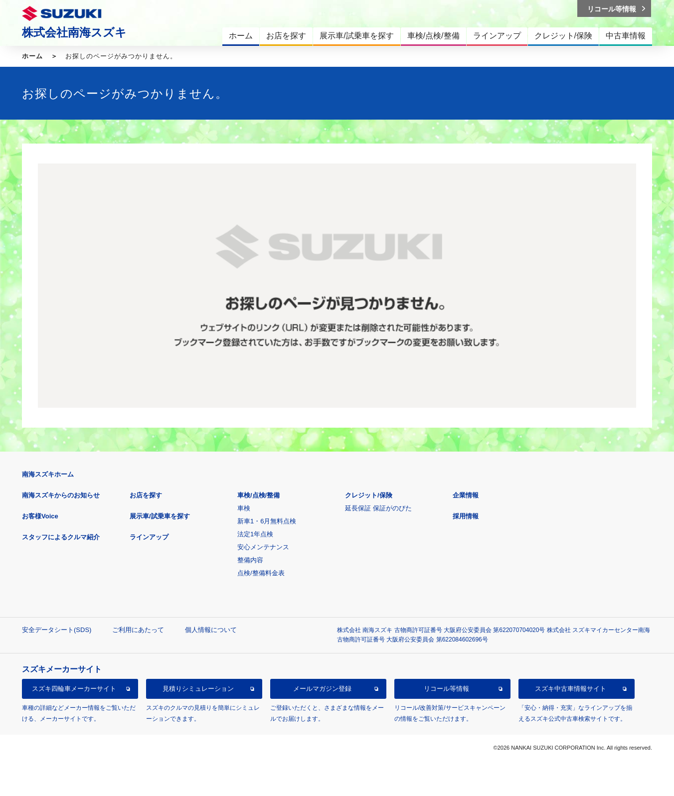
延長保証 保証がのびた (378, 508)
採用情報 (466, 516)
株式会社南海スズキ (74, 32)
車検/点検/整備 (258, 495)
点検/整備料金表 (261, 573)
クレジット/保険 (368, 495)
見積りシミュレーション (198, 688)
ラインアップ (149, 537)
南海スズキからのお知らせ (61, 495)
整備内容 (250, 560)
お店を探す (146, 495)
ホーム (32, 56)
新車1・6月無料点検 (266, 521)
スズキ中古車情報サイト (570, 688)
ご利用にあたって (138, 630)
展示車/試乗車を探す (160, 516)
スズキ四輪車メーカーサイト (74, 688)
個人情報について (211, 630)
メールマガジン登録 (322, 688)
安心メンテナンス (263, 547)
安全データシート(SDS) (56, 630)
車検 (243, 508)
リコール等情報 (446, 688)
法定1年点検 (255, 534)
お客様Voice (40, 516)
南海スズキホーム (48, 474)
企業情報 (466, 495)
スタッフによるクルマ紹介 (61, 537)
